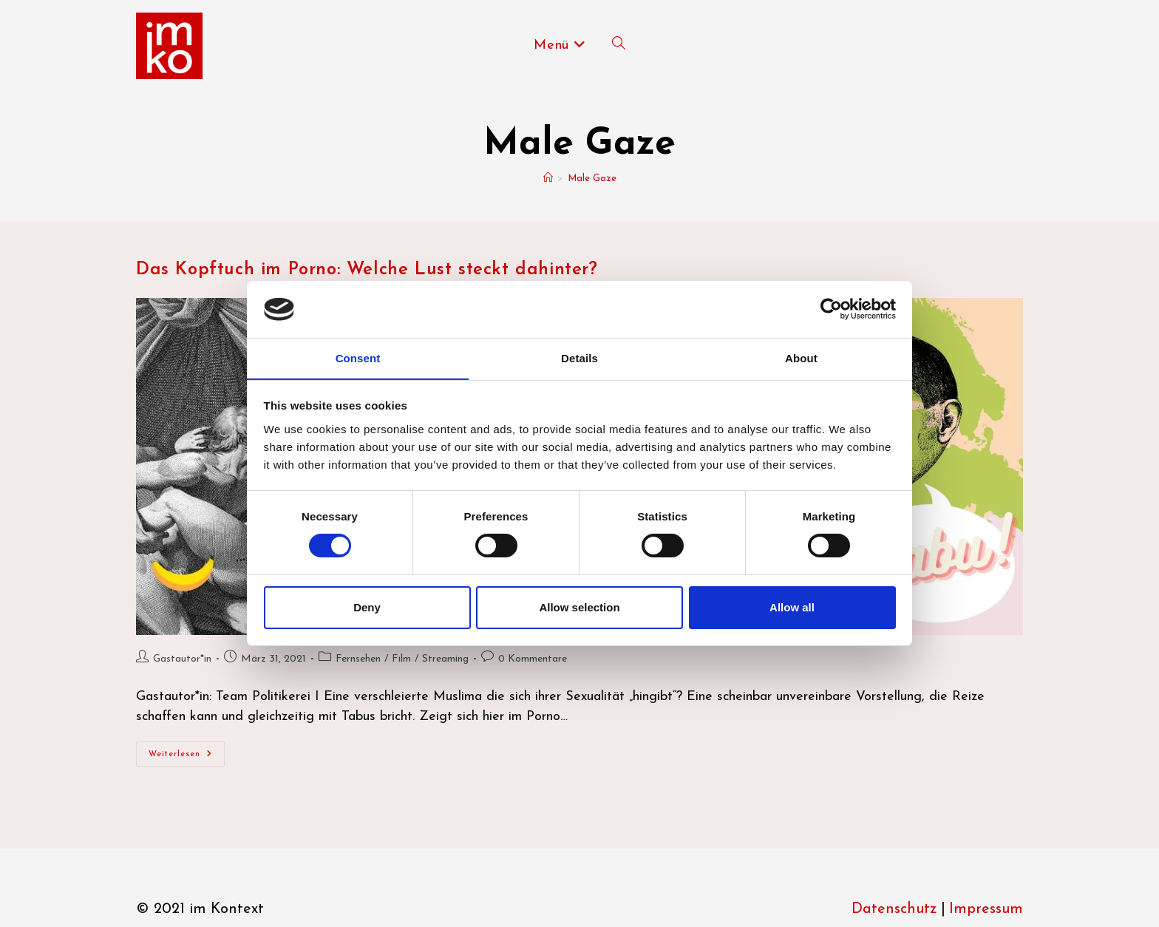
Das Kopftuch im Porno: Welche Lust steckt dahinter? (367, 270)
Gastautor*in (182, 659)
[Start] (548, 178)
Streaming (445, 659)
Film (401, 659)
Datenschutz (894, 909)
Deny (367, 607)
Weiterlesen (187, 757)
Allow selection (579, 607)
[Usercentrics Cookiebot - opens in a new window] (831, 309)
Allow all (792, 607)
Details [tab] (579, 357)
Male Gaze (592, 178)
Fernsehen (358, 659)
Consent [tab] (358, 357)
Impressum (986, 909)
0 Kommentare (532, 659)
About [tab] (801, 357)
